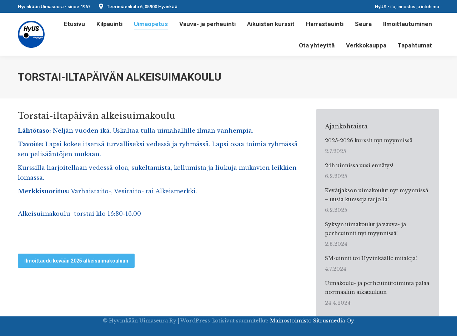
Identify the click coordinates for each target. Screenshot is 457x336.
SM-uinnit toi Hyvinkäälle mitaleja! (371, 258)
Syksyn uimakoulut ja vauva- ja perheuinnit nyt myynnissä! (365, 228)
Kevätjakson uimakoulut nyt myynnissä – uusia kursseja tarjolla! (376, 195)
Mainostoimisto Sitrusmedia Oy (312, 320)
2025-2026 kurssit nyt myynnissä (368, 140)
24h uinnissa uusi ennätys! (359, 165)
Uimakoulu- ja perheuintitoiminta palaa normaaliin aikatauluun (377, 287)
